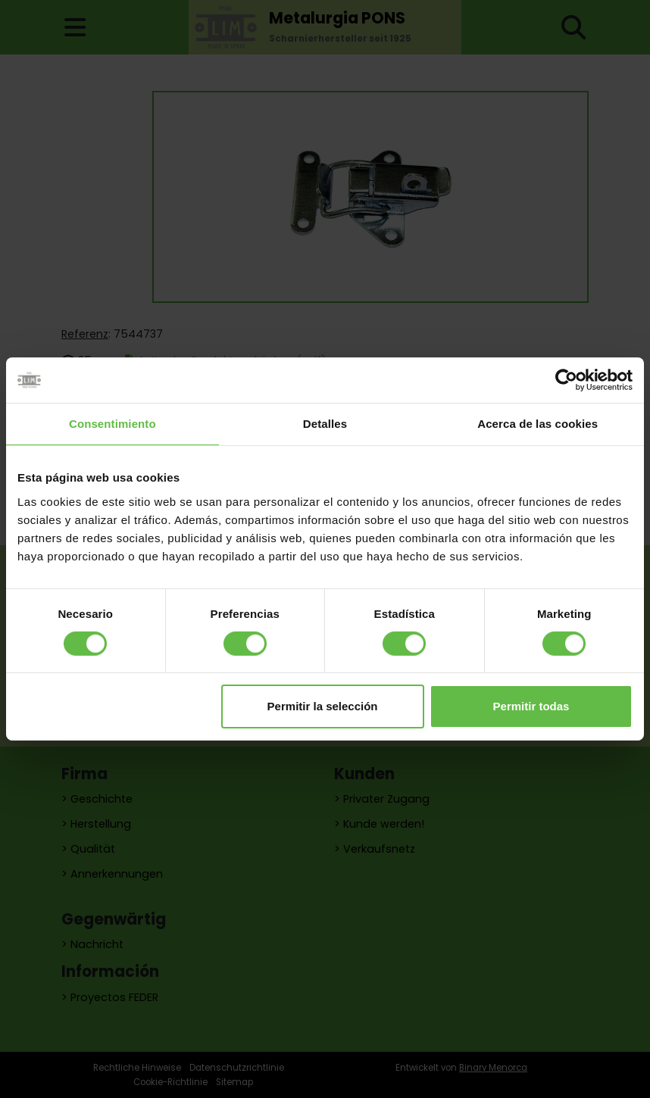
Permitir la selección (322, 706)
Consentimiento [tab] (112, 423)
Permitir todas (531, 706)
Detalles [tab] (325, 423)
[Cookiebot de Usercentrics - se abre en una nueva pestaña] (566, 380)
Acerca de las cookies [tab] (537, 423)
